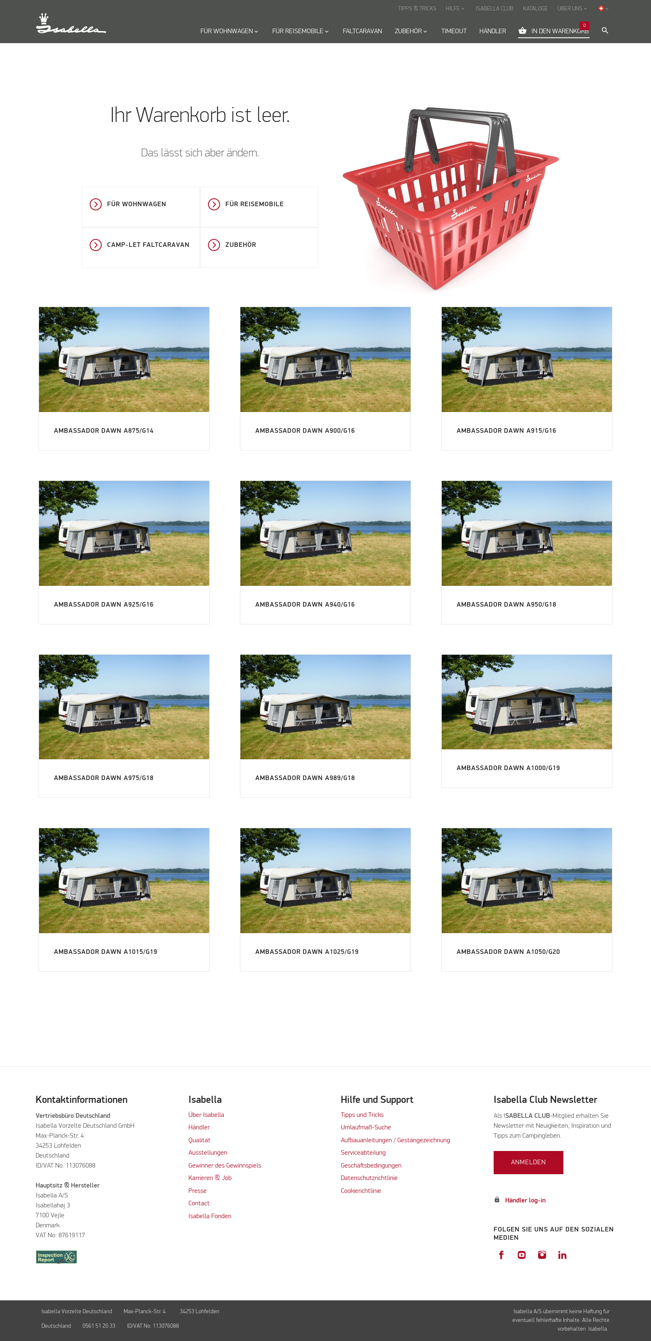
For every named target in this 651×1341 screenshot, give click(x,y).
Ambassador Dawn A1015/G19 (105, 952)
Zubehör (240, 245)
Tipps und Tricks (362, 1115)
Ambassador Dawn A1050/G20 (508, 952)
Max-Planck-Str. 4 (146, 1311)
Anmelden (528, 1162)
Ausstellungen (207, 1153)
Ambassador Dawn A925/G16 (104, 605)
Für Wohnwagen (136, 204)
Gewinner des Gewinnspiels (224, 1166)
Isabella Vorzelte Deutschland (77, 1311)
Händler (199, 1127)
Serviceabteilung (363, 1153)
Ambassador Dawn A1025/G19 (307, 952)
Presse (197, 1191)
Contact (199, 1203)
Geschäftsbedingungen (371, 1166)
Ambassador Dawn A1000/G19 (508, 768)
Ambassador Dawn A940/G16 (305, 605)
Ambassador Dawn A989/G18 (305, 778)
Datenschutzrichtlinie (369, 1178)
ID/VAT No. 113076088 (153, 1326)
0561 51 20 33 (99, 1326)
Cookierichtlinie (361, 1191)
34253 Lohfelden (200, 1311)
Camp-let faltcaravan (148, 245)
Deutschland (56, 1326)
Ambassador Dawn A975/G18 (104, 778)
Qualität (199, 1140)
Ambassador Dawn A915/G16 (506, 431)
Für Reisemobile (254, 204)
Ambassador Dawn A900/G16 (305, 431)
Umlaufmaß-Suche (367, 1127)
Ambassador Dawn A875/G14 (104, 431)
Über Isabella (206, 1115)
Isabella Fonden (209, 1216)
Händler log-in (525, 1200)
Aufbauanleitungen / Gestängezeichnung (395, 1140)
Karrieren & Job (210, 1178)
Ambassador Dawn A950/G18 (506, 605)
